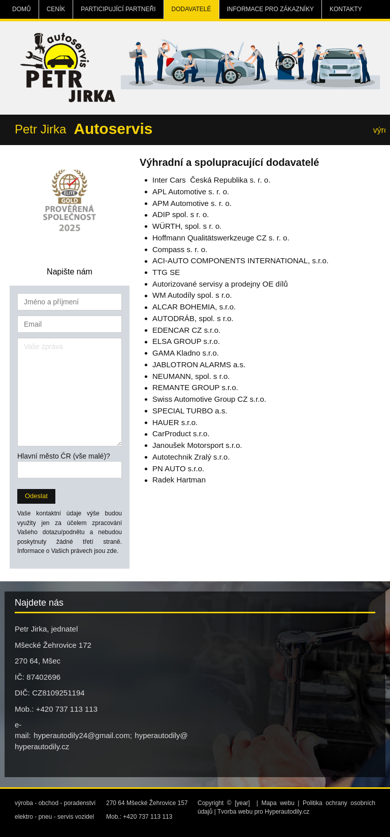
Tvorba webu (234, 811)
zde (112, 550)
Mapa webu (278, 803)
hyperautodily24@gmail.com (82, 735)
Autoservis (113, 128)
